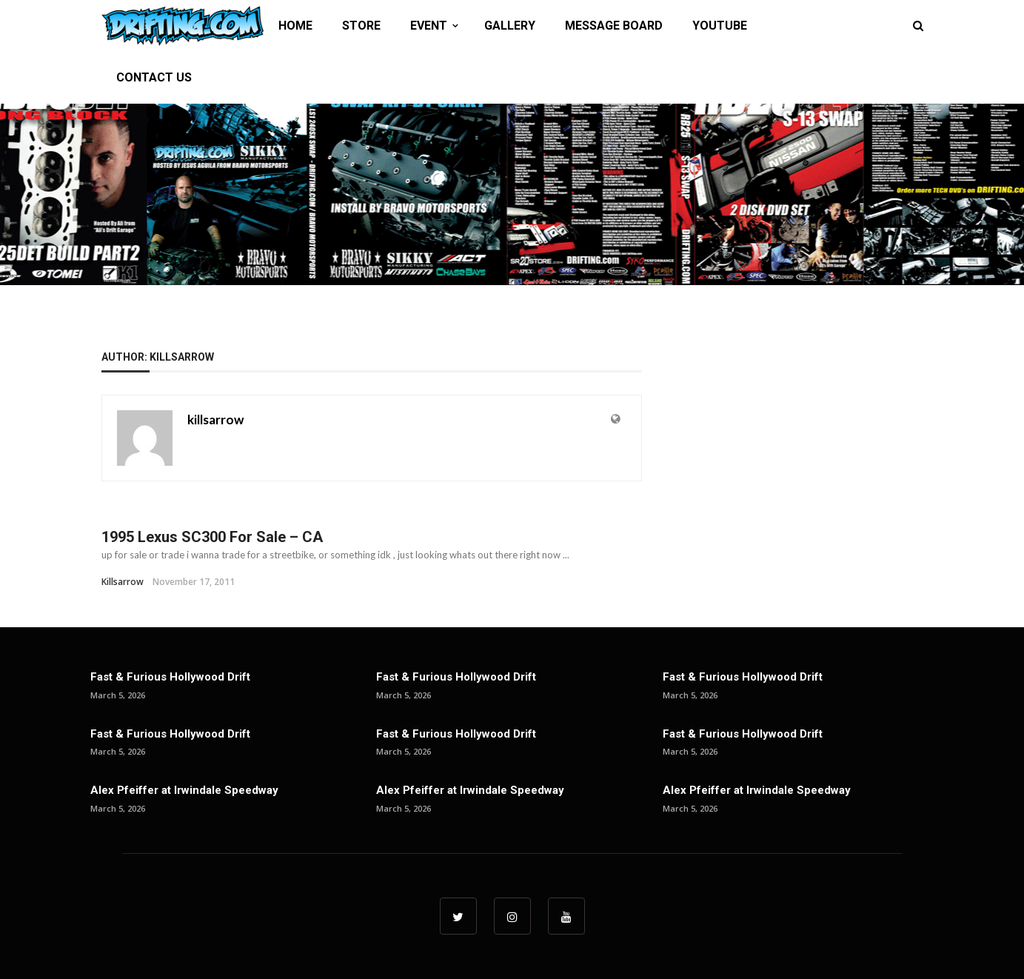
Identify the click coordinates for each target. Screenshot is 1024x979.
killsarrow (215, 419)
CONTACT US (154, 77)
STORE (361, 26)
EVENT (428, 26)
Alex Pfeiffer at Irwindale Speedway (184, 790)
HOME (295, 26)
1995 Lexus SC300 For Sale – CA (212, 537)
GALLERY (509, 26)
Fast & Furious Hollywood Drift (170, 677)
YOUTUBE (719, 26)
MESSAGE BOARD (614, 26)
